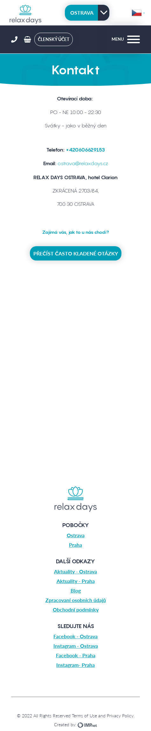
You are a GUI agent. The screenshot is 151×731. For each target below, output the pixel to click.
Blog (76, 590)
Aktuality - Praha (76, 581)
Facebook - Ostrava (75, 636)
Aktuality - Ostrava (75, 571)
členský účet (53, 39)
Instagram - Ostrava (75, 646)
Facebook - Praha (75, 655)
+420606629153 (85, 149)
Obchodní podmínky (76, 609)
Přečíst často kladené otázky (75, 253)
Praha (75, 545)
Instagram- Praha (75, 665)
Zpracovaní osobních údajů (75, 600)
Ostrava (81, 13)
